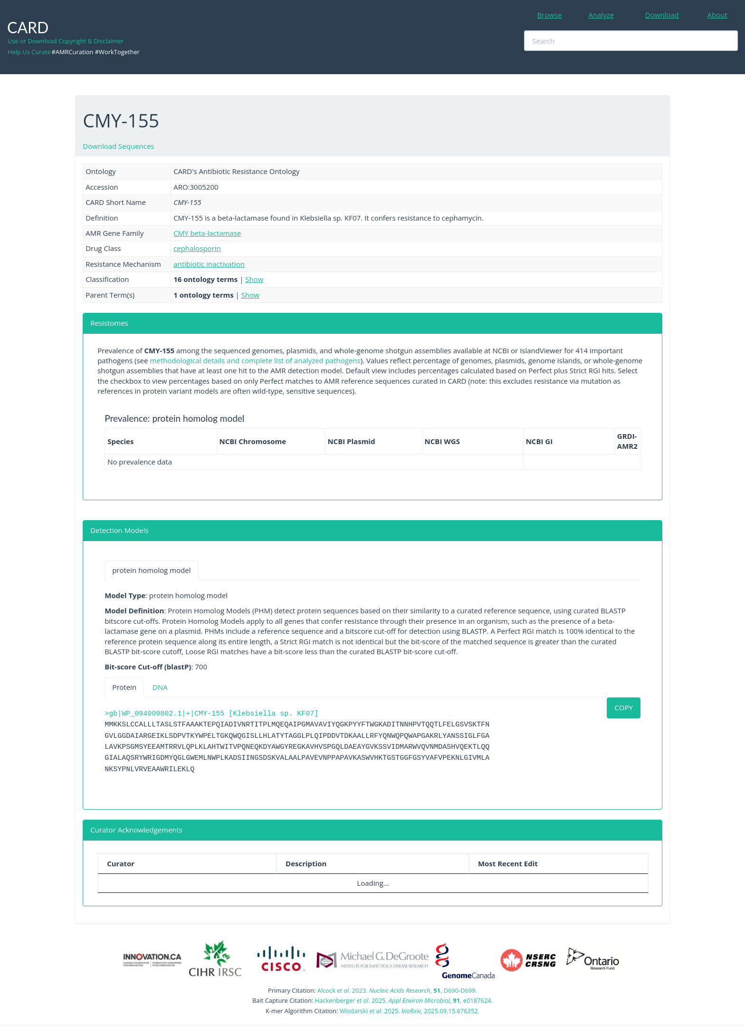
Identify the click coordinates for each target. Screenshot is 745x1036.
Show (254, 279)
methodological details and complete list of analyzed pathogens (255, 360)
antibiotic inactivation (209, 264)
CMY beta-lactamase (207, 233)
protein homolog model (151, 570)
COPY (623, 707)
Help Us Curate (29, 52)
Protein (124, 687)
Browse (549, 14)
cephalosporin (197, 248)
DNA (160, 687)
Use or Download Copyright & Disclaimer (66, 41)
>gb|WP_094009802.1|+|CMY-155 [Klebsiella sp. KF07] (211, 714)
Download (662, 14)
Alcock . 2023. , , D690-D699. (397, 990)
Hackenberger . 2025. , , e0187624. (404, 1000)
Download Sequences (118, 146)
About (717, 14)
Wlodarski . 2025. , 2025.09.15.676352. (409, 1011)
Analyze (601, 14)
